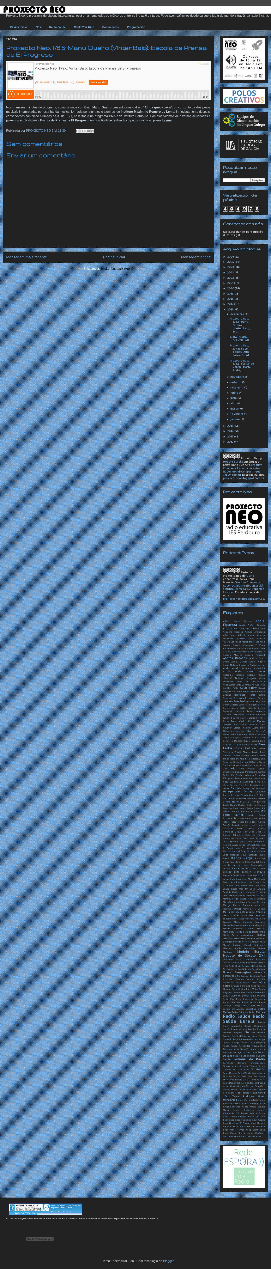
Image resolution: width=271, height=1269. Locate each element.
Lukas (226, 888)
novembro (237, 376)
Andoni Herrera (240, 651)
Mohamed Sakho (232, 959)
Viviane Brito (257, 1103)
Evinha (234, 781)
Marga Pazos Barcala (237, 905)
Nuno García (250, 982)
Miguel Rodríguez (254, 944)
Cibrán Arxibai (242, 727)
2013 (230, 436)
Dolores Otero (257, 761)
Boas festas (240, 701)
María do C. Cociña (254, 908)
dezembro (237, 314)
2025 (231, 261)
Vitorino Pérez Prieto (235, 1103)
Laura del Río (241, 868)
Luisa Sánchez (257, 885)
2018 (230, 298)
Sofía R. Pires (241, 1069)
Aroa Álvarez (243, 684)
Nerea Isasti (237, 969)
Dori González (250, 765)
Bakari (261, 687)
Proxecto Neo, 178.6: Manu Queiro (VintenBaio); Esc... (240, 325)
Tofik (248, 1089)
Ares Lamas (229, 684)
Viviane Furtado (231, 1106)
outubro (236, 382)
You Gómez (240, 1136)
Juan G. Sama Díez (246, 848)
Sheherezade (258, 1062)
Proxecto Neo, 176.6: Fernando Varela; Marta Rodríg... (242, 365)
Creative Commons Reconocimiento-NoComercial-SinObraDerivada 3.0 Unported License (243, 587)
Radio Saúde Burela (244, 1018)
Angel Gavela (239, 661)
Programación (136, 27)
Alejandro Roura (250, 641)
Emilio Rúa (228, 775)
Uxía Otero (244, 1099)
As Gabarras (258, 684)
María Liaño (238, 918)
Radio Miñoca (257, 1012)
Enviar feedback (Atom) (117, 268)
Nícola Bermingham (254, 969)
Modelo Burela (233, 461)
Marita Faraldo (243, 931)
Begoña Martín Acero (254, 691)
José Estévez (257, 838)
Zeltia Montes (253, 1136)
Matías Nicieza (247, 938)
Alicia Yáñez (229, 648)
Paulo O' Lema (239, 995)
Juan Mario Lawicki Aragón (244, 849)
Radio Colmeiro (240, 1012)
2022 (231, 277)
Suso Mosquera (256, 1076)
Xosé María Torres (233, 1129)
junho (234, 392)
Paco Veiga (252, 989)
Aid (242, 628)
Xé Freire (241, 1113)
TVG (226, 1096)
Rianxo (250, 1032)
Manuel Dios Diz (256, 895)
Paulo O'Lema (257, 995)
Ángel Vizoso (257, 661)
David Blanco (242, 752)
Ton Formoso (244, 1092)
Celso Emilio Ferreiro (253, 717)
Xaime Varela (249, 1106)
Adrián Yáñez (247, 625)
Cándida (234, 704)
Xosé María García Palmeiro (249, 1126)
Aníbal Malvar (257, 664)
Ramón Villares (239, 1029)
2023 (231, 272)
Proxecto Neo (250, 458)
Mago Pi (254, 892)
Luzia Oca (237, 888)
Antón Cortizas (233, 671)
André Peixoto (257, 651)
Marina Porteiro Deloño (238, 928)
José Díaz (241, 838)
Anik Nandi (230, 668)
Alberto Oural (245, 638)
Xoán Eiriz (228, 1119)
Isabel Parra (229, 821)
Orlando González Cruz (243, 985)
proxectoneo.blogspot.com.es (243, 478)
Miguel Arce (258, 941)
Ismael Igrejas (240, 825)
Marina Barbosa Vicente (235, 925)
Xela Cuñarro (257, 1113)
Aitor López (230, 635)
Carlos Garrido (248, 707)
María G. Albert (231, 915)
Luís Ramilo (241, 885)
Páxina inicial (18, 27)
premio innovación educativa (239, 1008)
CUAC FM (252, 744)
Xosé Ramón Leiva (234, 1133)
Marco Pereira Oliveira (252, 901)
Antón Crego (256, 671)
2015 (230, 425)
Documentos (110, 27)
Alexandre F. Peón (253, 645)
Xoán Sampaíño (243, 1119)
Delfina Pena (257, 755)
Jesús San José (244, 831)
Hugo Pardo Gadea (250, 808)
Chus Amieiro (249, 724)
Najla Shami (235, 965)
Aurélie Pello (230, 687)
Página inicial (114, 257)
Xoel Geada (258, 1119)
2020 (231, 288)
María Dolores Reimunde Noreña (244, 911)
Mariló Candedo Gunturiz (249, 921)
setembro (237, 387)
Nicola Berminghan (237, 972)
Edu (233, 768)
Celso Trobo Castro (234, 721)
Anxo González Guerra (251, 681)
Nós (38, 27)
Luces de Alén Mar (247, 878)
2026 (231, 256)
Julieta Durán (257, 851)
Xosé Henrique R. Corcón (236, 1123)
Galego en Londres (254, 788)
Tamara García (242, 1079)
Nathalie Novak (250, 965)
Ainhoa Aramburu (255, 631)
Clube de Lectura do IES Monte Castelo (244, 734)
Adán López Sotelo (237, 621)
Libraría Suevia (249, 875)
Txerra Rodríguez (244, 1096)
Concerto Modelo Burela (236, 740)
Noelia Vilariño (256, 979)
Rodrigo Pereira (239, 1042)
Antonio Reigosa (245, 678)
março (234, 408)
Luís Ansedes (238, 882)
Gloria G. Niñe (257, 795)
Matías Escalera (231, 938)
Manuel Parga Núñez (234, 898)
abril (233, 403)
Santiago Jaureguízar (234, 1052)
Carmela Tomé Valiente (250, 711)
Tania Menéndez (231, 1082)
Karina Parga (242, 858)
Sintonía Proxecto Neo (237, 574)
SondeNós (258, 1069)
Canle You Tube (84, 27)
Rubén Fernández (240, 1045)
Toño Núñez (258, 1092)
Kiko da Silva (237, 861)
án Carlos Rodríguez (248, 648)
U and (250, 575)
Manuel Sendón (256, 898)
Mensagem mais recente (26, 257)
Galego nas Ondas (237, 791)
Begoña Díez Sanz (232, 691)
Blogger (168, 1261)
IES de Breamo (250, 811)
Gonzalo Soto (230, 798)
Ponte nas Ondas (253, 1005)
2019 (230, 293)
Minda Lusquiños (245, 948)
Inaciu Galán (256, 815)
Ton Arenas (229, 1092)
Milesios (227, 948)
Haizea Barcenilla (248, 798)
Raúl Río (252, 1029)
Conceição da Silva (253, 737)
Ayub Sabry (248, 687)
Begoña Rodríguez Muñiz (239, 694)
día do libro (229, 758)
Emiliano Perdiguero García (250, 771)
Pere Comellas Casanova (250, 999)
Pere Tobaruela (231, 1002)
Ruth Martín (229, 1049)
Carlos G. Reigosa (248, 704)
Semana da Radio (249, 1059)
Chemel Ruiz (230, 724)
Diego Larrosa (241, 761)
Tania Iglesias (257, 1079)
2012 (230, 441)
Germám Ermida (239, 795)
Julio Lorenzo (249, 854)
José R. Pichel (247, 844)
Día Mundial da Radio (247, 758)
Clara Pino (259, 727)
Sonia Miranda (230, 1072)
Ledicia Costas (232, 875)
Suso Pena (228, 1079)
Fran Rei (243, 785)
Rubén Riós (258, 1045)
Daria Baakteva (245, 748)
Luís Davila (254, 882)
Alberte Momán (246, 635)
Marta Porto (230, 935)
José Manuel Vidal (234, 841)
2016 (230, 309)
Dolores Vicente (232, 765)
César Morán (256, 721)
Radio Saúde (57, 27)
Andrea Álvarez (232, 654)
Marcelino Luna (231, 901)
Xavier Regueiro (243, 1109)
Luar (261, 875)
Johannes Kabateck (244, 834)
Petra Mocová (250, 1002)
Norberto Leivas (232, 982)
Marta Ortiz (258, 931)
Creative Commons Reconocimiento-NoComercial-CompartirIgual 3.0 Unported (242, 469)
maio (234, 398)
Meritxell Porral (242, 941)
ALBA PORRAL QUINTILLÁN (239, 338)
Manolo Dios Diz (237, 895)
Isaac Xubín (258, 818)
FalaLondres (246, 781)
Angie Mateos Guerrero (236, 664)
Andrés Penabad (255, 654)
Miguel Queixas (232, 944)
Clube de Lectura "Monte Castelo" (244, 730)
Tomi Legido (258, 1089)
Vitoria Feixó (258, 1099)
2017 (230, 304)
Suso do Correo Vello (235, 1076)
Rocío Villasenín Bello (244, 1039)
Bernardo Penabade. (245, 698)
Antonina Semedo (233, 674)
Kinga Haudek (252, 861)
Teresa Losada (237, 1089)
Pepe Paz (228, 999)
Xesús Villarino (256, 1116)
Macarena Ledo (240, 892)
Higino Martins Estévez (243, 804)
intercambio (230, 818)
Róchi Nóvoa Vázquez (244, 1035)
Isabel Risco (244, 821)
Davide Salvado (241, 755)
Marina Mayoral (257, 925)
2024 (231, 267)
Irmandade (244, 818)
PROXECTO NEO (39, 130)
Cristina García (239, 744)
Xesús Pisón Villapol (234, 1116)
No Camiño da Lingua (248, 975)
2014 (230, 431)
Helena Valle (240, 801)
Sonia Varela (244, 1072)
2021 (230, 282)
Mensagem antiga (196, 257)
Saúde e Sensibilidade (245, 1055)
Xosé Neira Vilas (255, 1129)
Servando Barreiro (234, 1062)
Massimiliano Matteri (253, 935)
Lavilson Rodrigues (253, 871)
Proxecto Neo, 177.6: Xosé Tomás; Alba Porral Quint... (240, 350)
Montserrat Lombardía (245, 962)
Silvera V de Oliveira (235, 1066)
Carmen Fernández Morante (239, 714)
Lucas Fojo (229, 878)
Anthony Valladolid (253, 668)
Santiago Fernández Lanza (251, 1049)
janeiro (235, 419)
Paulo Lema (240, 992)
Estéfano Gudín (251, 778)
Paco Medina (238, 989)
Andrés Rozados (235, 658)
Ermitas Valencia (245, 775)
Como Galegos (231, 737)
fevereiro (237, 413)
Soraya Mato (258, 1072)
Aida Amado (252, 628)
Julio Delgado (231, 854)
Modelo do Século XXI (244, 955)
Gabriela (236, 788)
